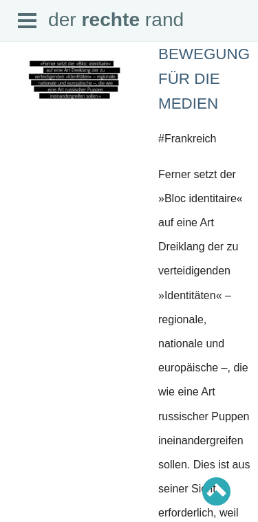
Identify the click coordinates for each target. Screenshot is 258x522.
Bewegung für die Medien (204, 78)
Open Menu (27, 21)
